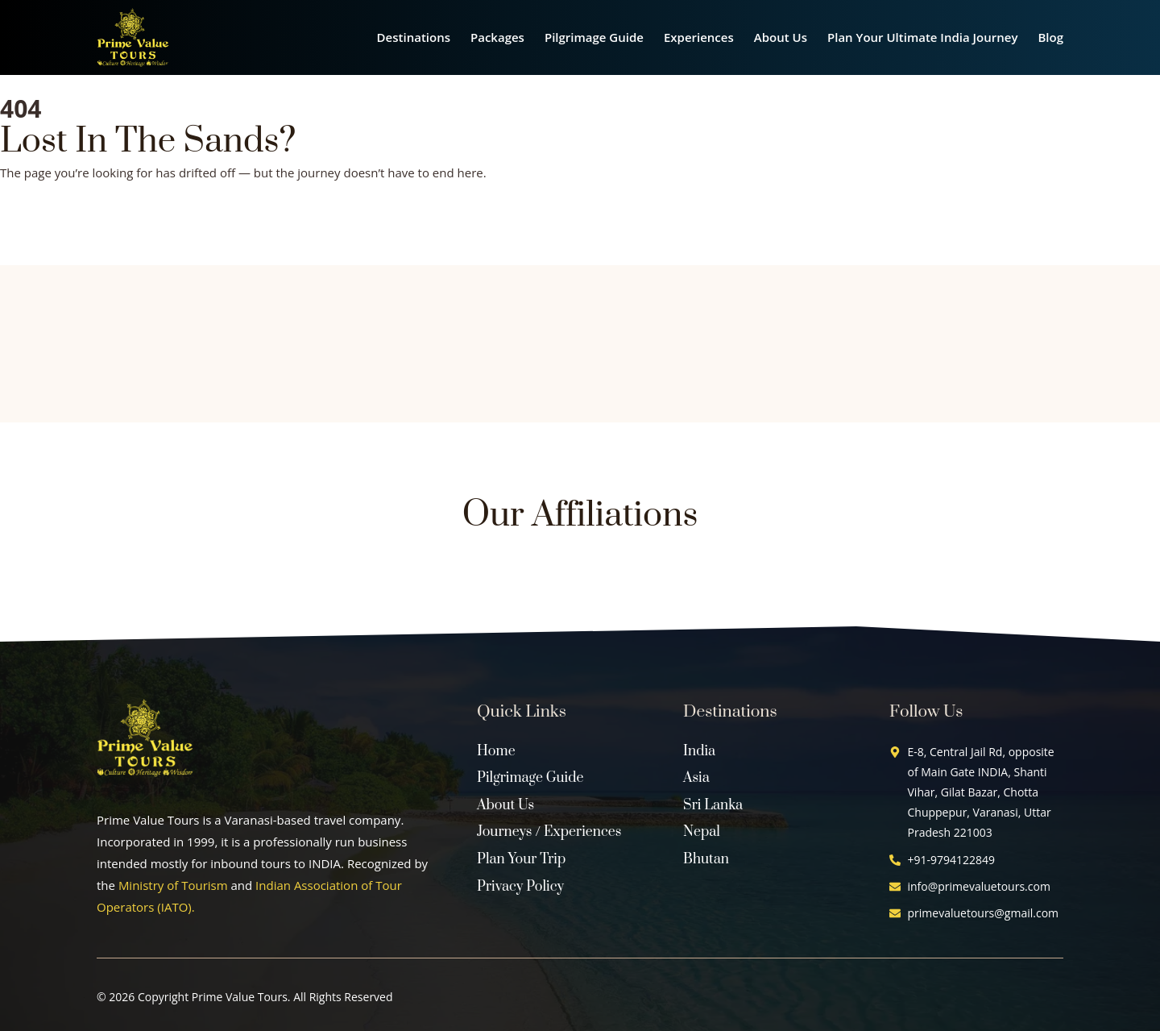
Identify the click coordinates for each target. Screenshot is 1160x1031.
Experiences (699, 37)
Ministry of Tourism (173, 885)
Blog (1050, 37)
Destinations (413, 37)
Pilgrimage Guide (594, 37)
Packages (497, 37)
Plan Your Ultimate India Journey (922, 37)
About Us (780, 37)
